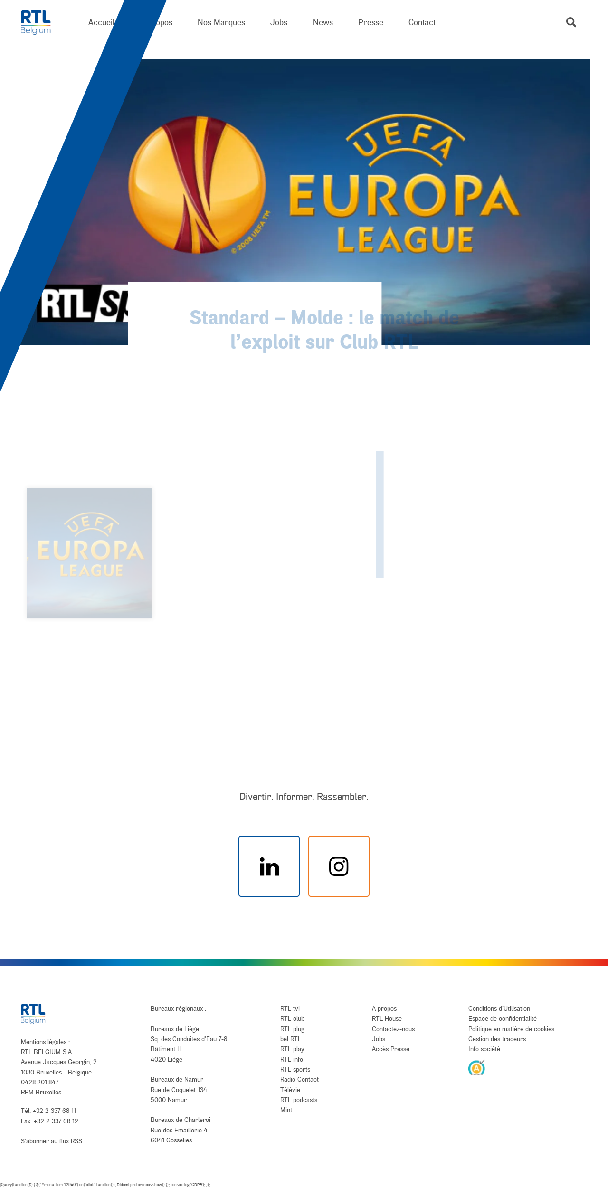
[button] (571, 22)
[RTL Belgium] (42, 22)
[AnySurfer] (476, 1067)
